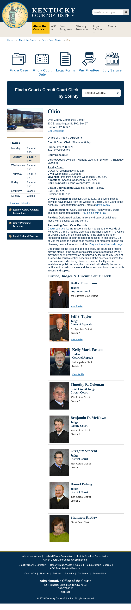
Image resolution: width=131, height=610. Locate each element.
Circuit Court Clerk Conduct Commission (65, 566)
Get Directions (56, 137)
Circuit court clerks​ (58, 235)
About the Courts (40, 27)
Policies (57, 580)
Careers (113, 26)
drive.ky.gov (103, 211)
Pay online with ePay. (94, 219)
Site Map (44, 580)
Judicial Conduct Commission (92, 562)
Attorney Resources (82, 27)
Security (69, 580)
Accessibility (99, 580)
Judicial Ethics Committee (59, 562)
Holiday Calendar (20, 209)
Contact (65, 598)
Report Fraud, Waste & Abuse (66, 571)
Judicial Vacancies (31, 562)
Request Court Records (98, 571)
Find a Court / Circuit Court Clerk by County (46, 99)
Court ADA (30, 580)
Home (10, 40)
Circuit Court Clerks (51, 40)
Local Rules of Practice (26, 242)
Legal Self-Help (98, 28)
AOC (53, 27)
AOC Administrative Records (65, 574)
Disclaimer (83, 580)
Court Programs (66, 28)
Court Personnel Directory (22, 231)
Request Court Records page (106, 250)
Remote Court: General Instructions (26, 218)
